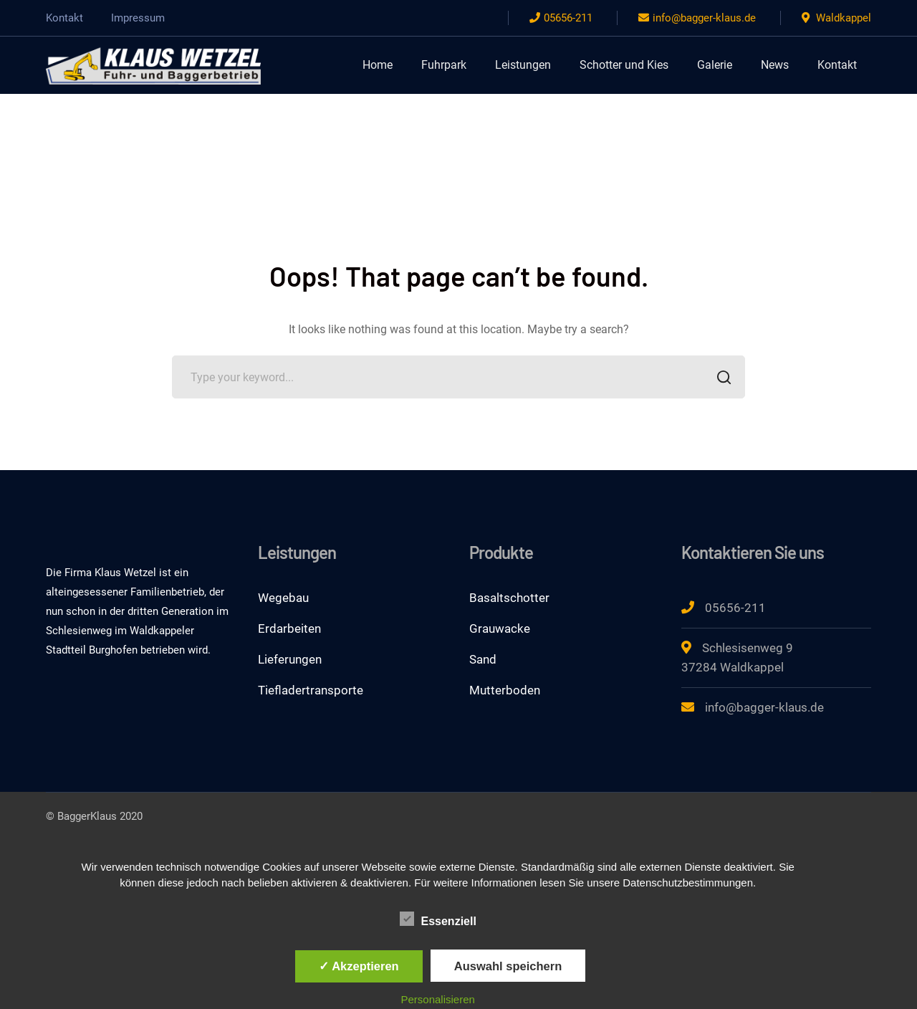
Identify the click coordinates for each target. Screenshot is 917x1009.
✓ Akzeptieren (359, 966)
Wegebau (283, 597)
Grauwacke (499, 628)
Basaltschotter (509, 597)
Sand (482, 659)
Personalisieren (438, 999)
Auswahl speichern (508, 966)
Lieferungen (290, 659)
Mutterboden (504, 690)
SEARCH (719, 378)
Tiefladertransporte (310, 690)
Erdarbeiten (289, 628)
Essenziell (438, 919)
